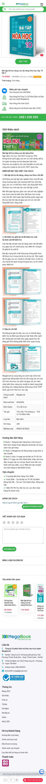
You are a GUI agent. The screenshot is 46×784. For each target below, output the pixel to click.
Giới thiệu (5, 696)
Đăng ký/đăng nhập (32, 507)
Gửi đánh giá (9, 549)
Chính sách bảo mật (9, 740)
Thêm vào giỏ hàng (33, 780)
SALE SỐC (6, 722)
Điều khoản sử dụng (9, 744)
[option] (23, 36)
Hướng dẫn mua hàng (10, 735)
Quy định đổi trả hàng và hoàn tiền (15, 753)
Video (4, 717)
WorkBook (6, 713)
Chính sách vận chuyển (10, 748)
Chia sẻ (4, 700)
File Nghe (5, 709)
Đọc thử (23, 61)
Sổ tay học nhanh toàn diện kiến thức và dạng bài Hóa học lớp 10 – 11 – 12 (10, 603)
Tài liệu (4, 704)
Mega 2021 (6, 691)
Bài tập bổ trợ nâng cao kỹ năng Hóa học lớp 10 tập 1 (26, 603)
